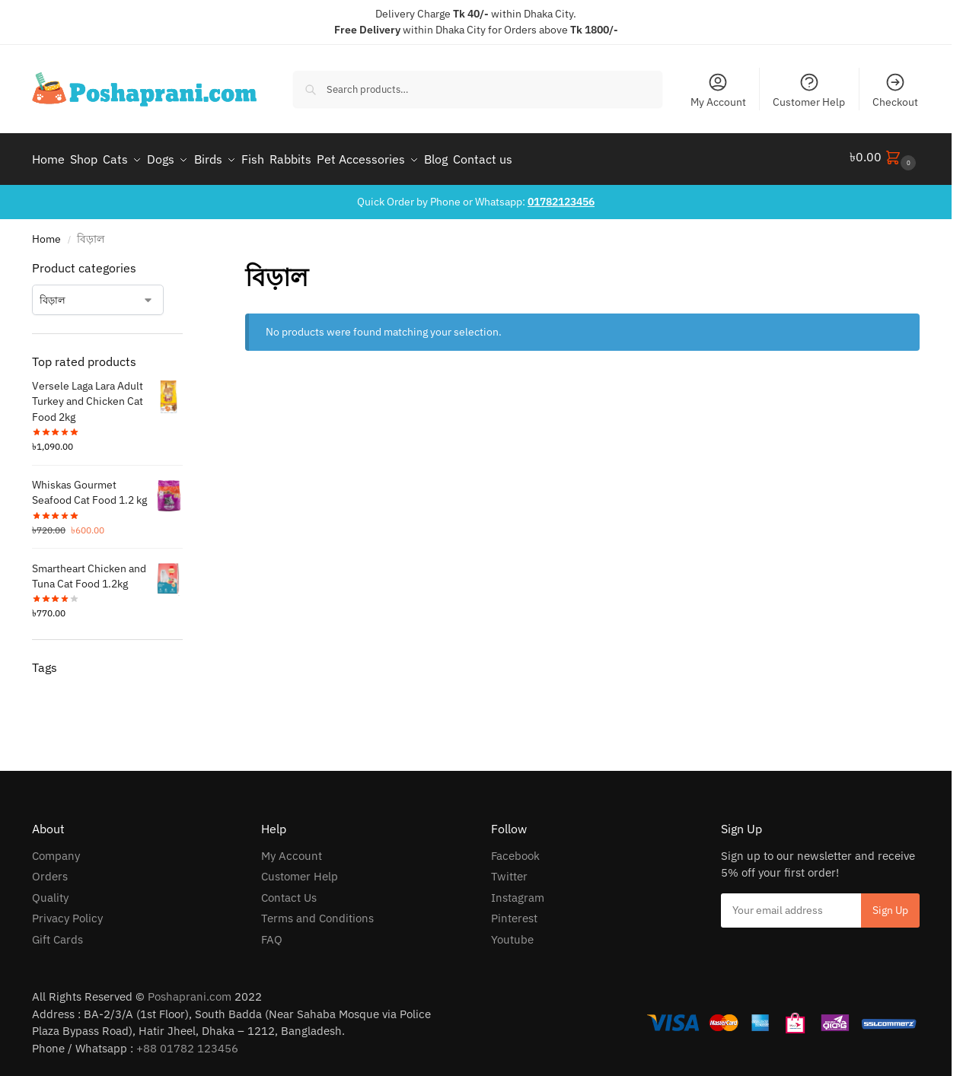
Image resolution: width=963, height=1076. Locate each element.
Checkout (895, 90)
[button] (885, 157)
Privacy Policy (67, 913)
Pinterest (514, 913)
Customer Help (809, 90)
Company (56, 850)
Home (46, 233)
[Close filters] (187, 263)
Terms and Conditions (317, 913)
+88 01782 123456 (187, 1043)
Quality (50, 892)
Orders (50, 871)
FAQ (271, 934)
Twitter (509, 871)
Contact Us (289, 892)
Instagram (517, 892)
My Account (718, 90)
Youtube (512, 934)
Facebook (515, 850)
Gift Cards (57, 934)
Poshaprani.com (189, 991)
